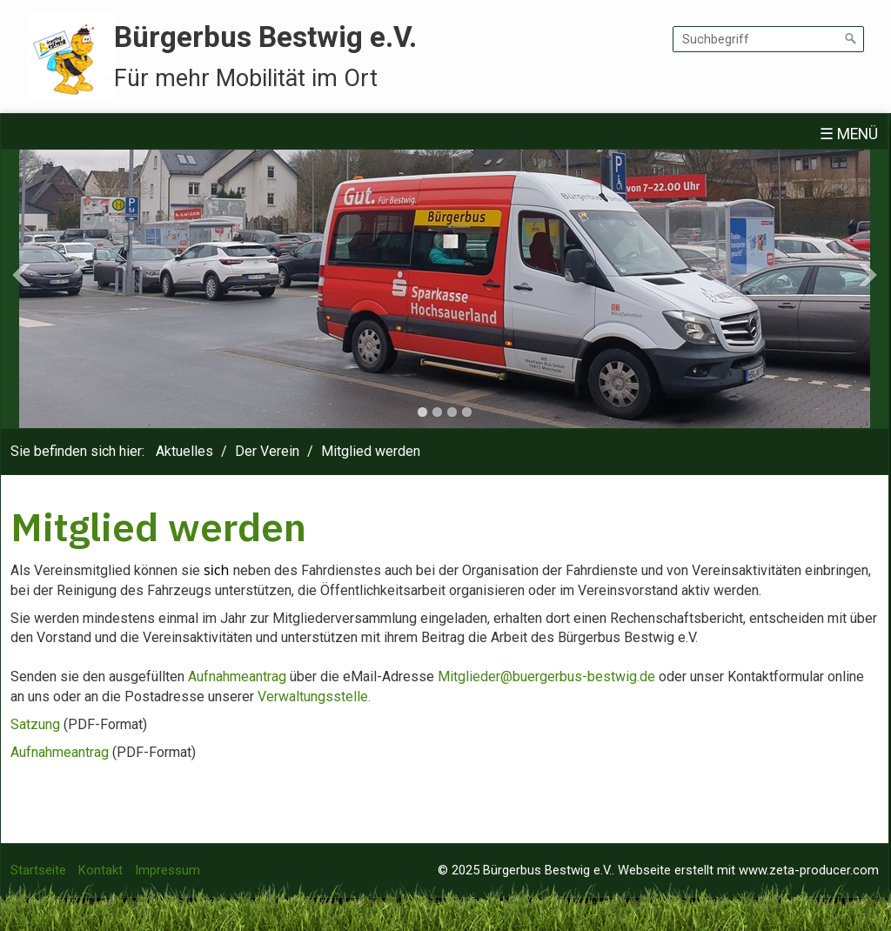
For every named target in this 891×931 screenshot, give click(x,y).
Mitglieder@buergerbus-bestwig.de (546, 676)
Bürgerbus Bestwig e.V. (265, 37)
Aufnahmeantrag (237, 676)
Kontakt (100, 870)
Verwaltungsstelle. (314, 696)
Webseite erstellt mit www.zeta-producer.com (748, 870)
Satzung (35, 724)
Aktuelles (184, 451)
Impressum (167, 870)
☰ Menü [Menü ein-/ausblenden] (849, 134)
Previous (21, 275)
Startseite (38, 870)
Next (867, 275)
